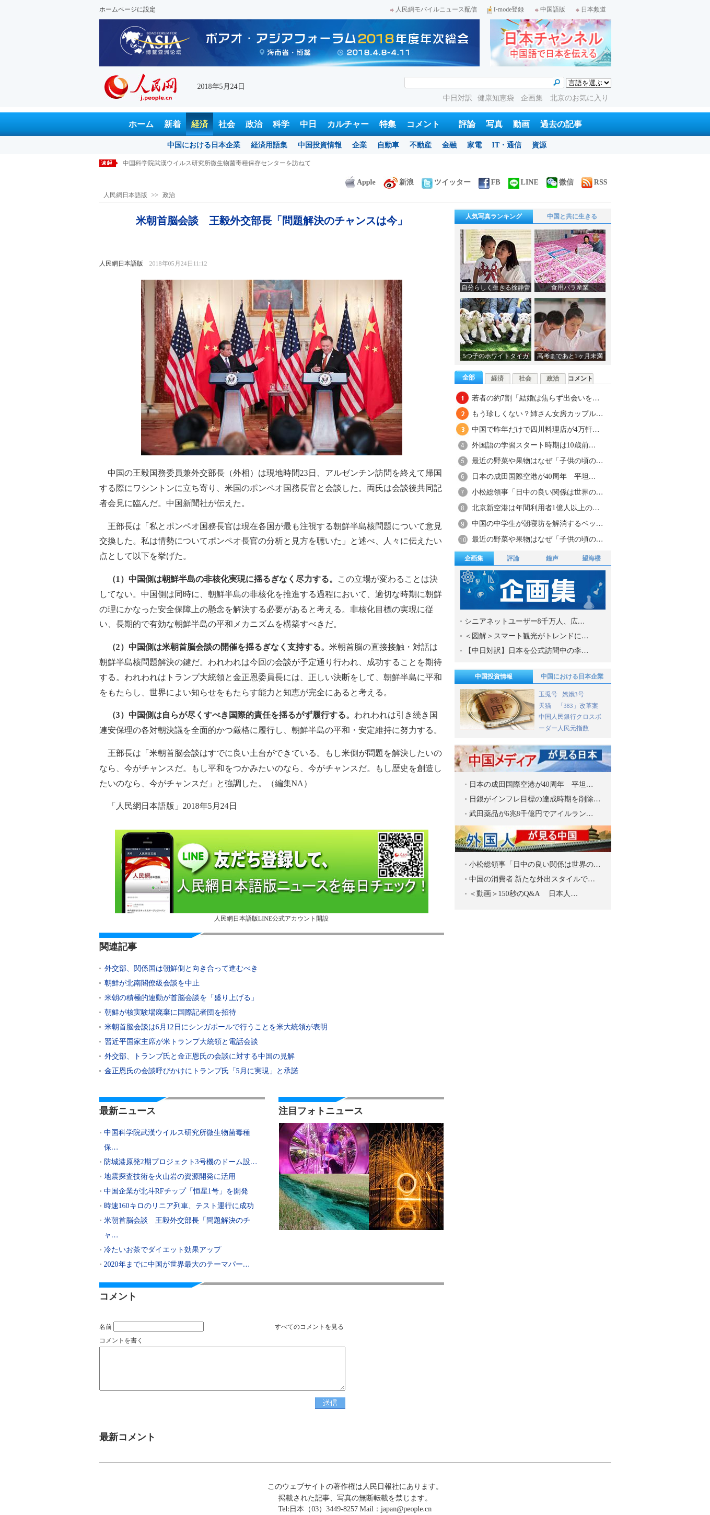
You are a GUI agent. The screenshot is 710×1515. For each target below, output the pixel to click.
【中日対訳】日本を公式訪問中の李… (526, 651)
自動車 (388, 145)
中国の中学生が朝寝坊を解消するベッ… (537, 523)
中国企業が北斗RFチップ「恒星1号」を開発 (176, 1191)
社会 (226, 124)
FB (490, 182)
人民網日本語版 (125, 195)
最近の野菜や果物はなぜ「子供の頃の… (537, 461)
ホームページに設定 (127, 9)
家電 (474, 145)
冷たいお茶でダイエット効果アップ (162, 1250)
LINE (523, 182)
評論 (467, 124)
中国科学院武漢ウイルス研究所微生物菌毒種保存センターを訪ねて (217, 163)
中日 (308, 124)
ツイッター (446, 182)
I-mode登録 (506, 9)
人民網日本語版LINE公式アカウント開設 (271, 876)
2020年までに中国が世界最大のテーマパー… (177, 1264)
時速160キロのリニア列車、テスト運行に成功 (179, 1206)
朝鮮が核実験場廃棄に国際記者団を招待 (170, 1012)
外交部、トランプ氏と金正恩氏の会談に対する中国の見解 (199, 1056)
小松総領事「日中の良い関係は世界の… (537, 492)
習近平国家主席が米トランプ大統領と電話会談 (181, 1042)
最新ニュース (127, 1111)
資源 (539, 145)
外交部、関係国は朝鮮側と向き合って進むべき (181, 968)
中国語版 (550, 9)
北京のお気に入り (579, 98)
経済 (199, 124)
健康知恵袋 (497, 98)
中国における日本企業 (203, 145)
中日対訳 (457, 98)
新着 (172, 124)
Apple (360, 182)
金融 (449, 145)
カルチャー (348, 124)
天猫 (546, 705)
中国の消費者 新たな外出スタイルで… (532, 879)
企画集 (533, 98)
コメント (423, 124)
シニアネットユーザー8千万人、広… (524, 621)
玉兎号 (548, 694)
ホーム (141, 124)
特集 (387, 124)
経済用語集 (269, 145)
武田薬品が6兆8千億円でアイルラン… (531, 814)
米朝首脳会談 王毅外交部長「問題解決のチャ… (177, 1227)
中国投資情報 (320, 145)
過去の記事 (561, 124)
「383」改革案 (577, 705)
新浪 (398, 182)
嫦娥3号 (573, 694)
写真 (494, 124)
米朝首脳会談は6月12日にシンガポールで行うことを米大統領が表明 (216, 1027)
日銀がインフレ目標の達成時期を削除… (535, 799)
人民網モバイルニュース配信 (433, 9)
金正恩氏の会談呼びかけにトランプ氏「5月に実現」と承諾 (201, 1071)
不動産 (421, 145)
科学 (281, 124)
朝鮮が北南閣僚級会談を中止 (152, 983)
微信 (560, 182)
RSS (594, 182)
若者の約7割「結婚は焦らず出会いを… (536, 398)
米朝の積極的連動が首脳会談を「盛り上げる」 (181, 998)
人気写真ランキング (493, 216)
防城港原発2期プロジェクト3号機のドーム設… (181, 1162)
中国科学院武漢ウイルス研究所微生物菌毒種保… (177, 1140)
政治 (254, 124)
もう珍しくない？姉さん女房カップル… (537, 414)
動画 (521, 124)
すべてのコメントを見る (309, 1326)
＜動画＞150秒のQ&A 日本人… (523, 894)
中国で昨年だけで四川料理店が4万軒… (536, 429)
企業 (359, 145)
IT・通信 (507, 145)
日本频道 (591, 9)
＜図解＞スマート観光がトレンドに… (526, 636)
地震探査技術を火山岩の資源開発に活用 (170, 1176)
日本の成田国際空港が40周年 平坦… (534, 476)
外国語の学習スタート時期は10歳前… (534, 445)
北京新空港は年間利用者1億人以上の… (536, 508)
